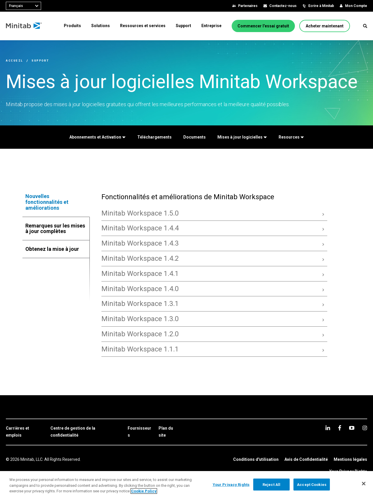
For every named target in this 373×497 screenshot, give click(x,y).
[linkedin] (328, 427)
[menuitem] (72, 25)
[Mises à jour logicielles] (242, 137)
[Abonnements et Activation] (97, 137)
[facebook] (339, 427)
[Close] (363, 483)
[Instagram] (364, 428)
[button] (365, 26)
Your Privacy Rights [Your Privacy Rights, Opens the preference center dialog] (231, 484)
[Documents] (194, 137)
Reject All (271, 484)
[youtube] (351, 428)
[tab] (56, 202)
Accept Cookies (311, 484)
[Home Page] (24, 25)
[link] (25, 432)
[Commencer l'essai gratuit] (263, 26)
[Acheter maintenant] (324, 26)
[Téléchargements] (154, 137)
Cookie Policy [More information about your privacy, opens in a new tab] (143, 491)
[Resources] (291, 137)
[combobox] (23, 6)
